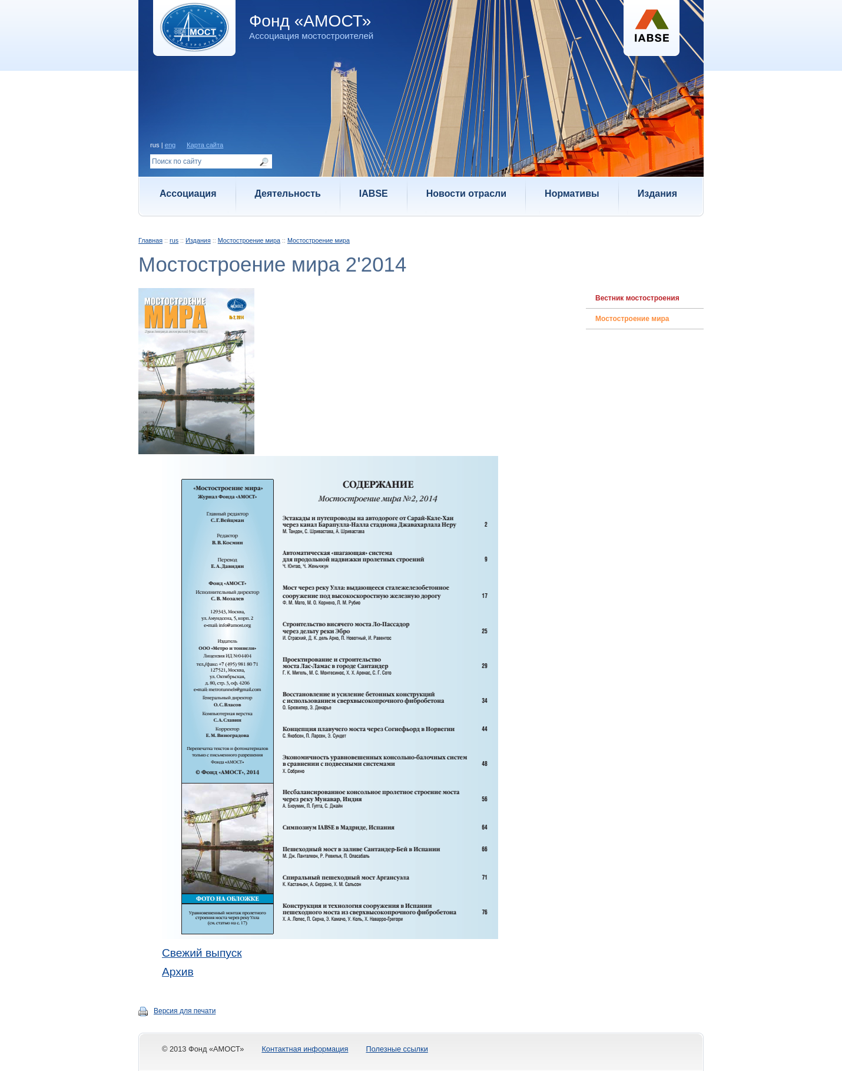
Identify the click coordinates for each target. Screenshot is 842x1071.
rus (174, 240)
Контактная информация (304, 1048)
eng (170, 144)
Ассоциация (188, 194)
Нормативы (572, 194)
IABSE (373, 194)
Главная (150, 240)
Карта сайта (205, 144)
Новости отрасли (466, 194)
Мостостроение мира (249, 240)
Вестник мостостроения (637, 298)
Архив (178, 972)
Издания (657, 194)
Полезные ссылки (396, 1048)
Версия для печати (185, 1011)
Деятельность (288, 194)
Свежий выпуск (202, 953)
